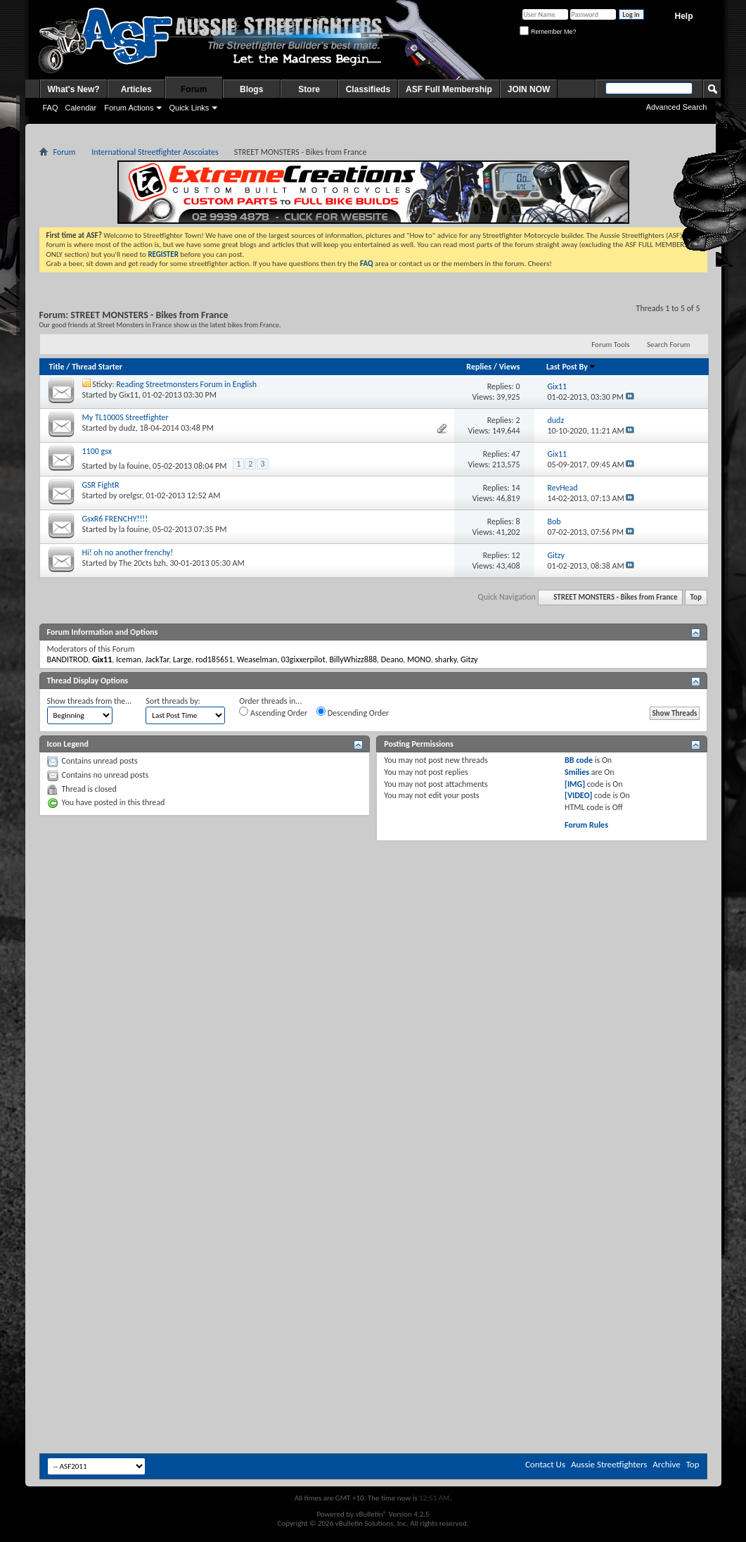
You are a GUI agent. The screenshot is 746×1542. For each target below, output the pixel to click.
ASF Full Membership (449, 89)
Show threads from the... (89, 701)
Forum (194, 89)
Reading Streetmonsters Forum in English (186, 384)
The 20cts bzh (142, 563)
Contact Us (545, 1464)
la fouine (133, 466)
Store (309, 89)
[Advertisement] (373, 950)
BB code (579, 760)
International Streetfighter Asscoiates (154, 152)
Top (696, 597)
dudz (127, 428)
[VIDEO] (578, 795)
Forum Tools (610, 344)
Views (509, 367)
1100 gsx (97, 451)
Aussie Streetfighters (609, 1464)
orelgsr (130, 495)
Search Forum (668, 344)
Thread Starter (97, 367)
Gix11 (129, 395)
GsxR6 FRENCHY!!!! (115, 519)
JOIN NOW (529, 89)
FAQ (50, 107)
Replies (478, 367)
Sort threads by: (173, 701)
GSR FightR (101, 485)
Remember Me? (548, 31)
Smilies (577, 772)
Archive (666, 1464)
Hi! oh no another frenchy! (128, 552)
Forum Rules (586, 825)
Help (683, 16)
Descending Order (352, 712)
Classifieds (368, 89)
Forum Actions (128, 107)
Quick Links (189, 107)
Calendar (81, 107)
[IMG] (575, 784)
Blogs (251, 89)
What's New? (74, 89)
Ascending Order (273, 712)
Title (57, 367)
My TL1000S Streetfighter (125, 417)
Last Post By (571, 367)
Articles (136, 89)
